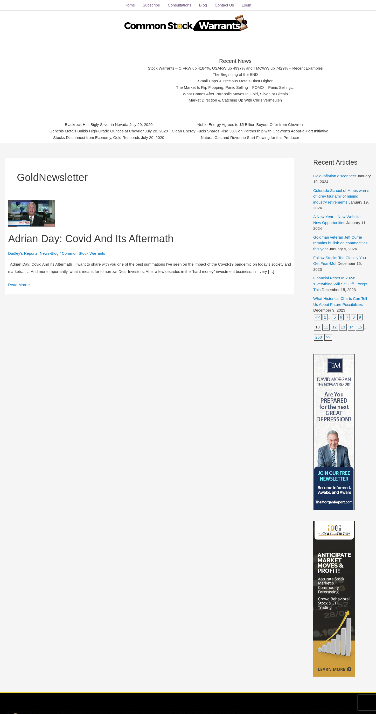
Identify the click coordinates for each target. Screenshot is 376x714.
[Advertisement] (100, 79)
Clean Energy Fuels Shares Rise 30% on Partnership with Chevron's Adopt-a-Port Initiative (250, 131)
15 (360, 327)
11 (326, 327)
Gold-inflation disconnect (334, 176)
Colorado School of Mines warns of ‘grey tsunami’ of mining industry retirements (341, 196)
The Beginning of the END (235, 74)
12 (334, 327)
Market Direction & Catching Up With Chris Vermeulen (235, 100)
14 (351, 327)
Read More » (19, 284)
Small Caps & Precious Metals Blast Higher (235, 81)
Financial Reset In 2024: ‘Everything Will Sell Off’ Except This (340, 284)
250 (318, 337)
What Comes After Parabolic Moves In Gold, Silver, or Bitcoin (235, 94)
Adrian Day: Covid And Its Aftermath (90, 238)
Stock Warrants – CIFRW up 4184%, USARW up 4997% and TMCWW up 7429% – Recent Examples (235, 68)
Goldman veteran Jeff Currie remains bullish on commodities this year (340, 243)
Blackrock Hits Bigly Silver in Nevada (96, 124)
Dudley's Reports (23, 253)
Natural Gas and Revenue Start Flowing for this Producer (250, 137)
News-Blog (49, 253)
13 (343, 327)
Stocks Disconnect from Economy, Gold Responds (96, 137)
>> (328, 337)
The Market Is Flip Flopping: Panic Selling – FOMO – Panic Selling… (235, 87)
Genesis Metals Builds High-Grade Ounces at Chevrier (97, 131)
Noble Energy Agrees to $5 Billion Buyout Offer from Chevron (250, 124)
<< (317, 317)
